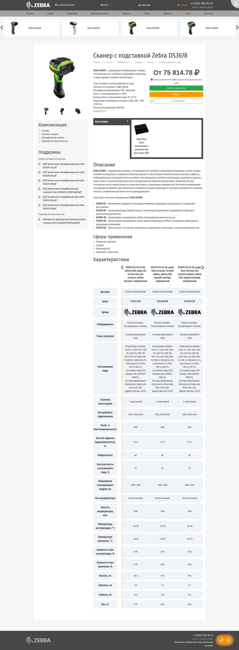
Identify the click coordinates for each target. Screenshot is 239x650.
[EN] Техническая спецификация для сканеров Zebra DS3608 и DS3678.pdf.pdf (62, 190)
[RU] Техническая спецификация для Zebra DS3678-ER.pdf (63, 166)
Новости (127, 13)
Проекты (168, 13)
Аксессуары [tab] (111, 121)
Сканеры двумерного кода (170, 62)
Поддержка (72, 13)
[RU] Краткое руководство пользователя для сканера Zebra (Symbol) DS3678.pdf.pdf (64, 221)
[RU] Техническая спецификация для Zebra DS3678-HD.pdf (63, 199)
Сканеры (138, 62)
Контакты (208, 13)
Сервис (50, 13)
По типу (150, 62)
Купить (176, 94)
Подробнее (99, 111)
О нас (187, 13)
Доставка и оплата (100, 13)
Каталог (30, 13)
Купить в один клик (176, 88)
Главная (96, 62)
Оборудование (123, 62)
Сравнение (144, 5)
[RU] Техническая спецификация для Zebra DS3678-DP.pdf (63, 182)
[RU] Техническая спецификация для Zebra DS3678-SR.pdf (63, 174)
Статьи (147, 13)
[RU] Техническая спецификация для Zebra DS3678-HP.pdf (63, 207)
